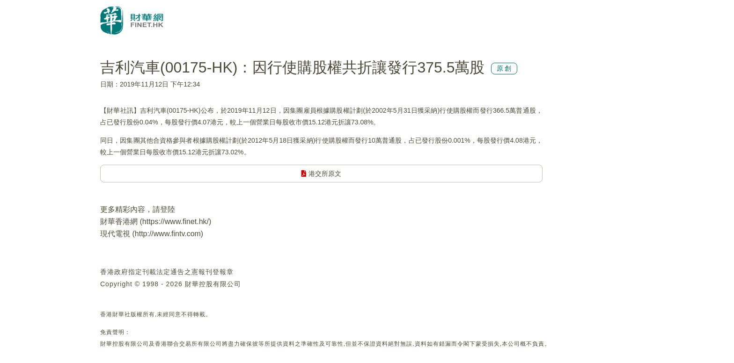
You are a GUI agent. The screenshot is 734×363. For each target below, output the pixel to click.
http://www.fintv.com (168, 234)
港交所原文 (321, 173)
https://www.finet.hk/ (175, 221)
